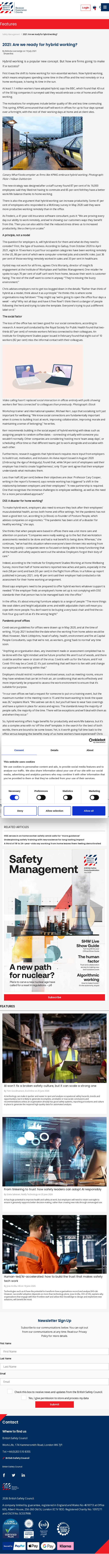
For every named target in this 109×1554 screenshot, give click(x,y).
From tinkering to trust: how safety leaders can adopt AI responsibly (52, 1190)
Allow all (89, 810)
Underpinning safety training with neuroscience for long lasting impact (44, 839)
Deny (20, 810)
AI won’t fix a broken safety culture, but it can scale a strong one (50, 1086)
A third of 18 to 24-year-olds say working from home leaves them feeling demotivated (52, 843)
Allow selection (54, 810)
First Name (5, 1343)
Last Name (5, 1358)
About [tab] (90, 750)
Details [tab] (54, 750)
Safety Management (11, 34)
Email (2, 1374)
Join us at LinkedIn (23, 1475)
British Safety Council (17, 1458)
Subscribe (54, 997)
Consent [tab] (19, 750)
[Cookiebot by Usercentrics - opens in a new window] (91, 740)
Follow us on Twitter (13, 1475)
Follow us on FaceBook (4, 1475)
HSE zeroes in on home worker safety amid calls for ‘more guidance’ (42, 836)
